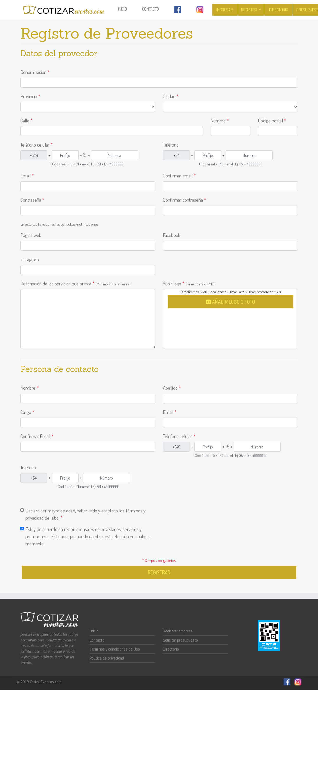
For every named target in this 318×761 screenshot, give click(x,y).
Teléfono (171, 145)
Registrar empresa (178, 631)
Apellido (172, 388)
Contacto (150, 9)
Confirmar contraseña (184, 200)
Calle (26, 120)
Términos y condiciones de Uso (115, 649)
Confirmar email (179, 175)
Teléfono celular (36, 145)
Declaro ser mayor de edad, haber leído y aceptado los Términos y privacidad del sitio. (85, 514)
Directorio (278, 9)
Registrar (159, 572)
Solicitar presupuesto (180, 640)
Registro (249, 9)
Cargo (27, 412)
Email (27, 175)
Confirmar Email (36, 436)
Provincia (30, 96)
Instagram (29, 259)
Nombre (29, 388)
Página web (30, 235)
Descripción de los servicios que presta (75, 283)
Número (220, 120)
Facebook (171, 235)
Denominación (35, 72)
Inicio (126, 9)
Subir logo (188, 283)
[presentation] (202, 524)
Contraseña (32, 200)
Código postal (272, 120)
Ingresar (224, 9)
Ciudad (171, 96)
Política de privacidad (107, 658)
